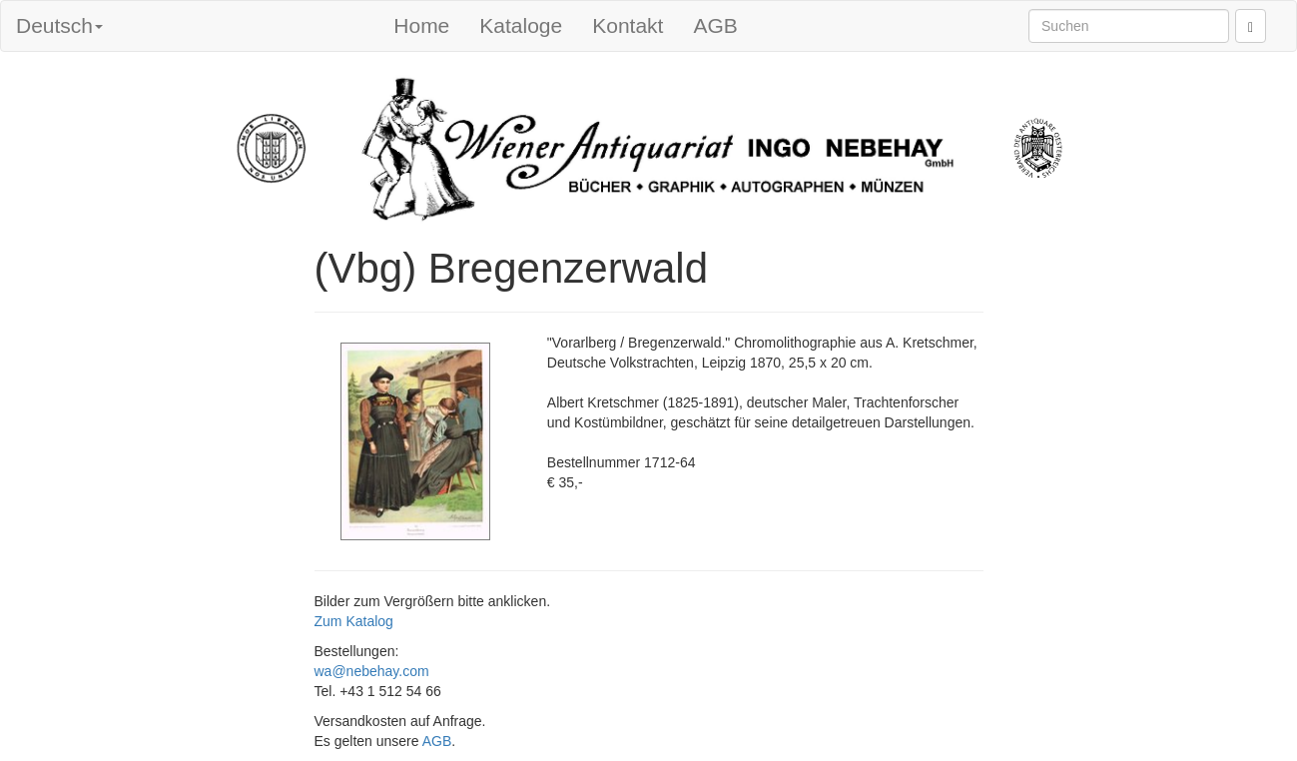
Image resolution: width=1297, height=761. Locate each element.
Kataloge (520, 25)
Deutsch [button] (59, 25)
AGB (715, 25)
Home (421, 25)
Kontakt (627, 25)
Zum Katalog (354, 621)
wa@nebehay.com (372, 671)
